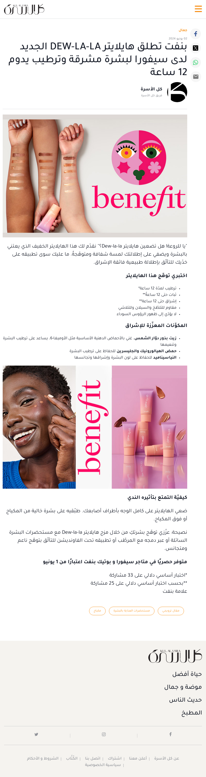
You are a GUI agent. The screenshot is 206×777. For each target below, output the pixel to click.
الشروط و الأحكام (42, 759)
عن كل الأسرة (166, 759)
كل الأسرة (151, 89)
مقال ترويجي (170, 611)
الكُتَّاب (72, 759)
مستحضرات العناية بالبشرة (131, 611)
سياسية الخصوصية (103, 765)
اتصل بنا (92, 759)
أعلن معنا (138, 759)
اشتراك (115, 759)
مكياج (97, 611)
